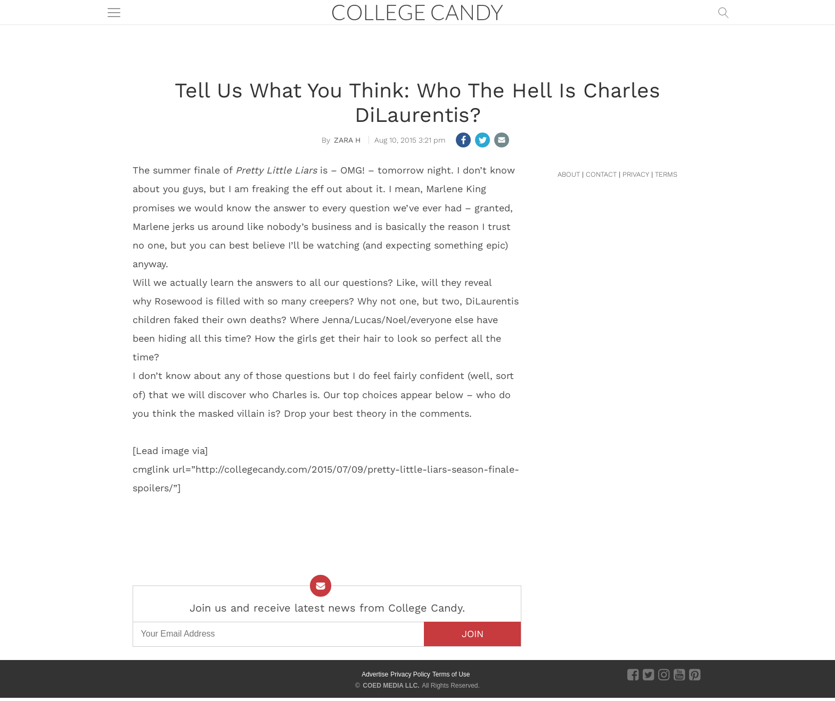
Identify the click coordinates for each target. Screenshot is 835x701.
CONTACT (601, 174)
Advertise (375, 674)
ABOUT (569, 174)
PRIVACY (636, 174)
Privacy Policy (410, 674)
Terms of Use (451, 674)
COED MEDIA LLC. (391, 685)
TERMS (666, 174)
